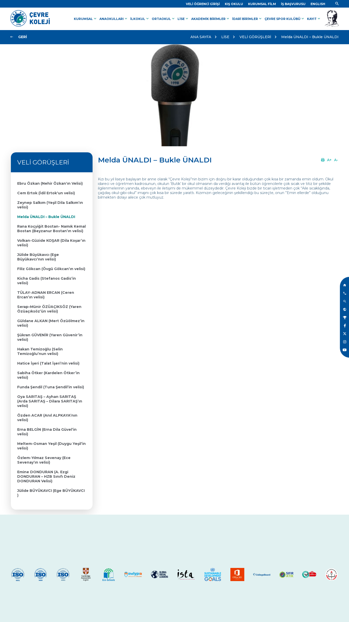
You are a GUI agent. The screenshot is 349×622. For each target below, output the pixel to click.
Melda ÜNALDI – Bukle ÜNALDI (310, 37)
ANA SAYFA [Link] (200, 37)
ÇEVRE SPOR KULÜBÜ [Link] (285, 18)
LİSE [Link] (183, 18)
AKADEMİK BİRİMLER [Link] (210, 18)
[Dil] (318, 4)
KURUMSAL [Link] (85, 18)
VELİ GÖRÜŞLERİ (255, 37)
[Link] (203, 4)
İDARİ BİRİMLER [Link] (247, 18)
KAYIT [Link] (314, 18)
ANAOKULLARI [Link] (113, 18)
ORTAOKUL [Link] (164, 18)
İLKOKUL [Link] (140, 18)
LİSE (225, 37)
